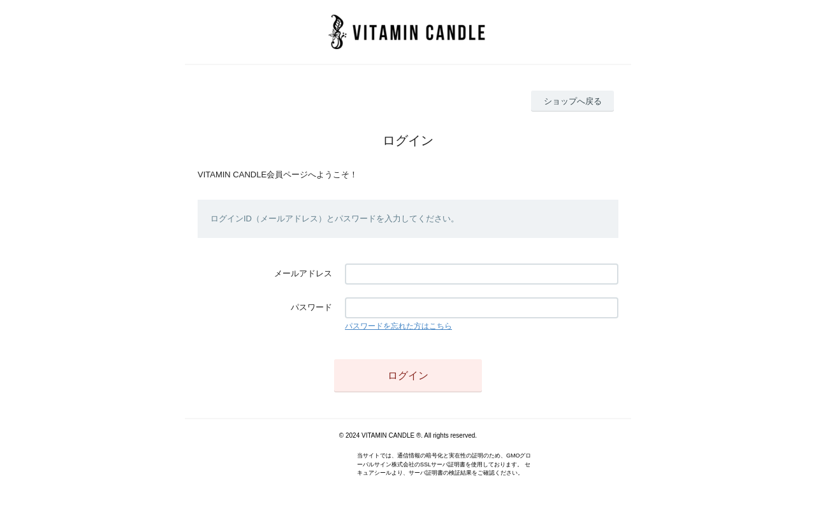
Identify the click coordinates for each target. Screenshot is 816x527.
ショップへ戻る (573, 101)
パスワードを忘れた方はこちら (398, 326)
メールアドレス (303, 273)
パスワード (311, 307)
